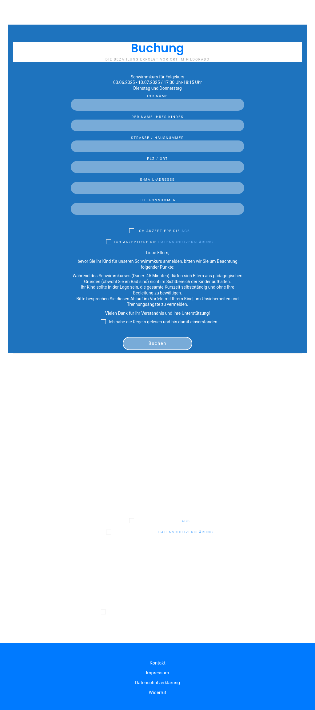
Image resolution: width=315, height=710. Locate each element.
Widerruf (157, 692)
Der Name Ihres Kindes (157, 121)
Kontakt (157, 663)
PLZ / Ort (157, 163)
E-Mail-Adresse (157, 184)
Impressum (157, 673)
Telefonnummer (157, 204)
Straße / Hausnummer (157, 142)
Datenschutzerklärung (185, 242)
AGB (185, 231)
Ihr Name (157, 100)
